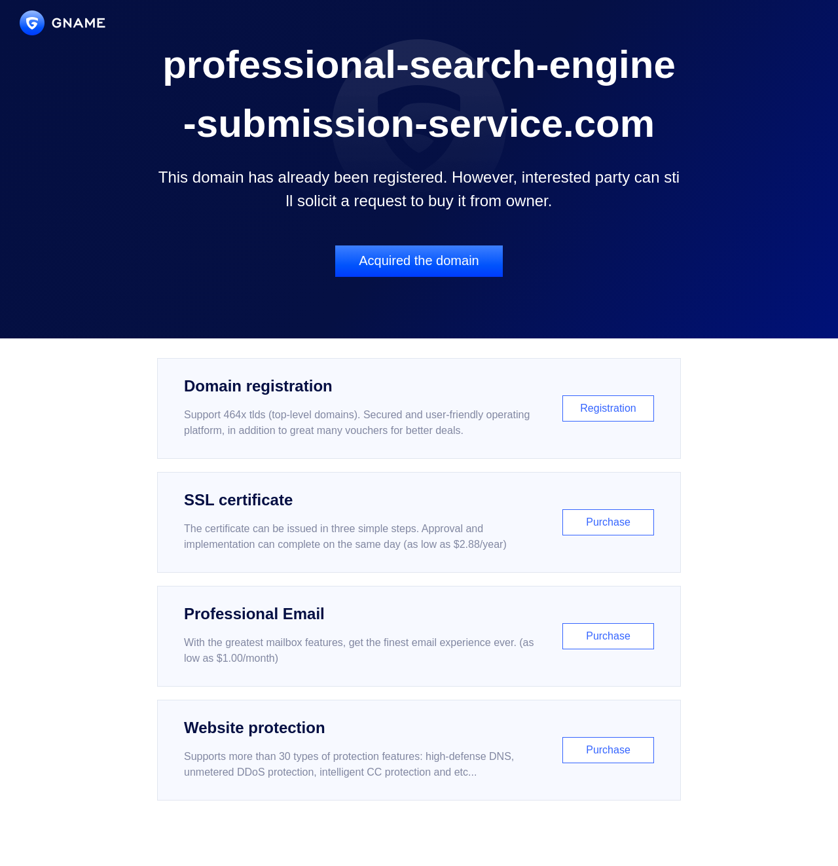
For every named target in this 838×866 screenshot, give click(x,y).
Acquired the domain (419, 260)
